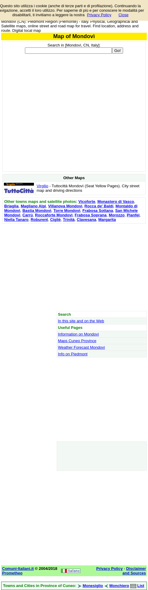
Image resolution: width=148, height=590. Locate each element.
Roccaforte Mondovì (54, 215)
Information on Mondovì (78, 334)
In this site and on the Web (81, 321)
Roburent (39, 219)
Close (123, 15)
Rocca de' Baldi (98, 206)
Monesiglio (93, 585)
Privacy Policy (99, 15)
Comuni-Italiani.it (18, 568)
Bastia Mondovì (37, 210)
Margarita (107, 219)
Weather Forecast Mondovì (81, 347)
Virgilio (42, 186)
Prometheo (12, 573)
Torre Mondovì (66, 210)
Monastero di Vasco (115, 201)
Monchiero (119, 585)
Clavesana (86, 219)
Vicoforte (86, 201)
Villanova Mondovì (65, 206)
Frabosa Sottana (98, 210)
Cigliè (55, 219)
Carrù (28, 215)
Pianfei (133, 215)
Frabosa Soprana (91, 215)
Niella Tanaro (16, 219)
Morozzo (117, 215)
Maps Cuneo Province (77, 341)
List (140, 585)
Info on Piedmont (72, 354)
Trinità (69, 219)
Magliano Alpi (33, 206)
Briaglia (11, 206)
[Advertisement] (74, 267)
